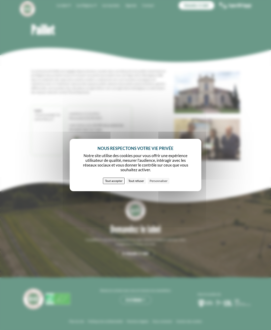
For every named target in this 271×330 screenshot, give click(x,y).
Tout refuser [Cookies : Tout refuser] (136, 181)
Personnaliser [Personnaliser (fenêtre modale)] (158, 181)
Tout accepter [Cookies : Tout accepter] (114, 181)
